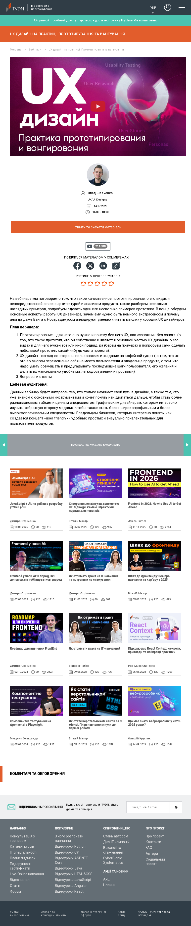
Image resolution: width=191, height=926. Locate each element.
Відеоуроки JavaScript (73, 880)
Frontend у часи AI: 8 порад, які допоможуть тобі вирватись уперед (36, 577)
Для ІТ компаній (116, 842)
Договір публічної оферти (93, 913)
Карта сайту (122, 913)
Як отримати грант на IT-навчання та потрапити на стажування (93, 577)
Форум (15, 891)
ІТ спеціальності (23, 852)
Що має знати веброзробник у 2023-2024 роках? (154, 746)
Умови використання (20, 913)
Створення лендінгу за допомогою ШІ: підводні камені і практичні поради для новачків (94, 507)
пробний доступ (64, 20)
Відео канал (20, 880)
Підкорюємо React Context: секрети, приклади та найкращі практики (154, 650)
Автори (152, 854)
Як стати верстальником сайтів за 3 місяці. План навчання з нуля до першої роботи (95, 725)
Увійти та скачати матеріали (98, 227)
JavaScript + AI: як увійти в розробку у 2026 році (36, 505)
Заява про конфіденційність (53, 913)
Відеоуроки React (69, 891)
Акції (107, 879)
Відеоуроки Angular (71, 886)
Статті (15, 886)
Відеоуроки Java (68, 868)
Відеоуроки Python (70, 846)
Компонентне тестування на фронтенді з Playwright (30, 723)
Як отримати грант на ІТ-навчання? (94, 648)
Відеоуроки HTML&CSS (74, 874)
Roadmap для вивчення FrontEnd (33, 648)
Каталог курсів (22, 846)
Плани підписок (22, 858)
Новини (109, 885)
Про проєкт (155, 836)
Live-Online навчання (27, 874)
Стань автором (115, 836)
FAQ (149, 848)
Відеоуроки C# (67, 852)
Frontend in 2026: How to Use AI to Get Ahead (154, 505)
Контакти (153, 842)
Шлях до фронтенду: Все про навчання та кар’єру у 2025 (149, 577)
